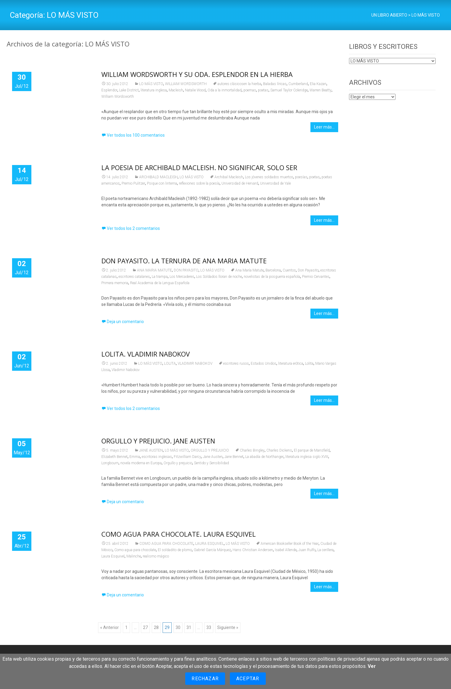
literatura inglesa (154, 90)
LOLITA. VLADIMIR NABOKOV (145, 353)
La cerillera (325, 550)
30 (178, 627)
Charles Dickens (279, 450)
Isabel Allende (286, 550)
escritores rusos (236, 363)
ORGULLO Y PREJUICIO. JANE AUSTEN (158, 440)
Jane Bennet (233, 457)
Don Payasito (308, 270)
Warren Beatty (321, 90)
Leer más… (324, 127)
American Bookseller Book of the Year (290, 543)
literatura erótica (290, 363)
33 (208, 627)
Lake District (129, 90)
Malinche (133, 556)
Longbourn (110, 463)
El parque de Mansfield (312, 450)
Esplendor (109, 90)
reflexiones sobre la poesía (199, 183)
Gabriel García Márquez (212, 550)
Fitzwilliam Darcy (187, 457)
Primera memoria (114, 283)
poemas (249, 90)
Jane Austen (213, 457)
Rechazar (205, 678)
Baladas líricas (275, 84)
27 (145, 627)
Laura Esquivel (113, 556)
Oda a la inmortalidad (225, 90)
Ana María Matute (249, 270)
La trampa (160, 277)
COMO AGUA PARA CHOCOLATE (166, 543)
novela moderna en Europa (141, 463)
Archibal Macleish (228, 177)
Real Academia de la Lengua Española (159, 283)
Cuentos (289, 270)
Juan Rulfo (307, 550)
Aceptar (247, 678)
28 (156, 627)
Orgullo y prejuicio (178, 463)
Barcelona (273, 270)
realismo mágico (156, 556)
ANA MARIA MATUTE (154, 270)
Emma (134, 457)
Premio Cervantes (315, 277)
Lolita (309, 363)
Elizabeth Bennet (114, 457)
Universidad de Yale (275, 183)
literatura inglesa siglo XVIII (306, 457)
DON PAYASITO (186, 270)
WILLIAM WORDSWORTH (186, 84)
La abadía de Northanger (264, 457)
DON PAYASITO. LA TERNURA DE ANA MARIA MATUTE (184, 260)
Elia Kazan (318, 84)
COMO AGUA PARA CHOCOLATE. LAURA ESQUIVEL (178, 533)
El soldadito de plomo (175, 550)
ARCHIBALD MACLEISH (158, 177)
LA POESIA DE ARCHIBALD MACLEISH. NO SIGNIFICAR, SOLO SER (199, 167)
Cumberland (298, 84)
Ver (372, 666)
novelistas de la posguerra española (272, 277)
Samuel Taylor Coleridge (289, 90)
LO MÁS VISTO (151, 84)
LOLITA (170, 363)
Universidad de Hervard (239, 183)
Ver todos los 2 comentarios (133, 228)
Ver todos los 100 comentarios (136, 135)
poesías (301, 177)
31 (188, 627)
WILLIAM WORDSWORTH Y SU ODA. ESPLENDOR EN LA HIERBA (197, 74)
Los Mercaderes (182, 277)
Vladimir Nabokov (126, 370)
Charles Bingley (252, 450)
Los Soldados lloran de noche (219, 277)
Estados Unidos (263, 363)
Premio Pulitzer (133, 183)
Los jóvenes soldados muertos (269, 177)
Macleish (176, 90)
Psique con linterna (162, 183)
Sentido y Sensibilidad (211, 463)
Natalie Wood (195, 90)
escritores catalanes (134, 277)
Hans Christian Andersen (253, 550)
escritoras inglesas (157, 457)
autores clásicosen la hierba (239, 84)
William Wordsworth (117, 96)
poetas (263, 90)
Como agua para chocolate (135, 550)
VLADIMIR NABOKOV (195, 363)
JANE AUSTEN (151, 450)
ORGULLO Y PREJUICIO (210, 450)
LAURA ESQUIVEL (209, 543)
